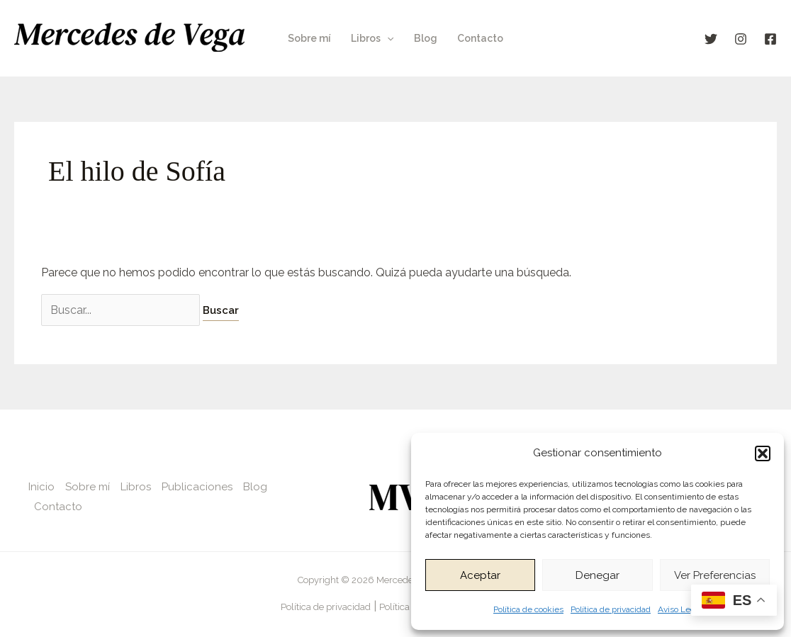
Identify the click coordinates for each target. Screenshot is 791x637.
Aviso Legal (680, 609)
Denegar (597, 575)
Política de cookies (528, 609)
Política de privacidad (611, 609)
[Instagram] (740, 39)
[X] (711, 39)
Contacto (480, 38)
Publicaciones (197, 486)
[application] (387, 38)
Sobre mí (309, 38)
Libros (372, 38)
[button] (763, 453)
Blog (425, 38)
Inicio (41, 486)
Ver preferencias (715, 575)
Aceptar (480, 575)
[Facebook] (770, 39)
